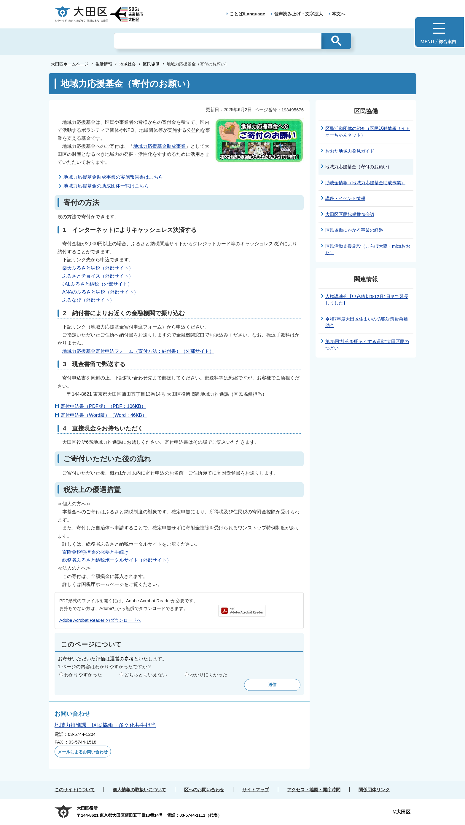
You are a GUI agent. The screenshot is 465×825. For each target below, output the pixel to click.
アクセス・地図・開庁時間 (313, 789)
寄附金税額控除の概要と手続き (95, 552)
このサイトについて (75, 789)
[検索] (217, 41)
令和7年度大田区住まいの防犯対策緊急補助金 (366, 322)
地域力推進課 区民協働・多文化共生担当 (105, 725)
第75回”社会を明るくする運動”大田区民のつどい (367, 345)
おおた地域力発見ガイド (349, 150)
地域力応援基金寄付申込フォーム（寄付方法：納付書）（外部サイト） (138, 351)
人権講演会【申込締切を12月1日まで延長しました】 (366, 300)
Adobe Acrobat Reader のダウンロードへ (100, 620)
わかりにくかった (208, 674)
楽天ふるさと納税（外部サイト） (97, 267)
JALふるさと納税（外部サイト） (97, 283)
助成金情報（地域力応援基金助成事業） (365, 182)
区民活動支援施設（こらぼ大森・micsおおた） (367, 249)
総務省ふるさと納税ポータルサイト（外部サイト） (116, 560)
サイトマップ (255, 789)
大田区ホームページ (69, 64)
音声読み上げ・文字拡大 (298, 13)
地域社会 (127, 64)
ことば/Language (247, 13)
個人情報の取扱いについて (139, 789)
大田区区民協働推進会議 (349, 214)
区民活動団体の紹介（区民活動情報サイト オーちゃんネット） (367, 132)
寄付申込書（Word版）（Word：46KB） (103, 415)
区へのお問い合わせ (204, 789)
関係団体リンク (374, 789)
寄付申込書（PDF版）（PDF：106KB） (103, 406)
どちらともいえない (145, 674)
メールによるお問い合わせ (83, 751)
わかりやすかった (83, 674)
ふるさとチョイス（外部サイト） (97, 275)
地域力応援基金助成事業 (159, 146)
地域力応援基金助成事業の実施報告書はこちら (113, 177)
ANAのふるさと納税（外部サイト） (100, 291)
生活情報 (103, 64)
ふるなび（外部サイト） (88, 299)
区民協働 (151, 64)
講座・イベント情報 (345, 198)
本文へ (338, 13)
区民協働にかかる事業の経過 (354, 230)
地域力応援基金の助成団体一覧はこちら (106, 185)
